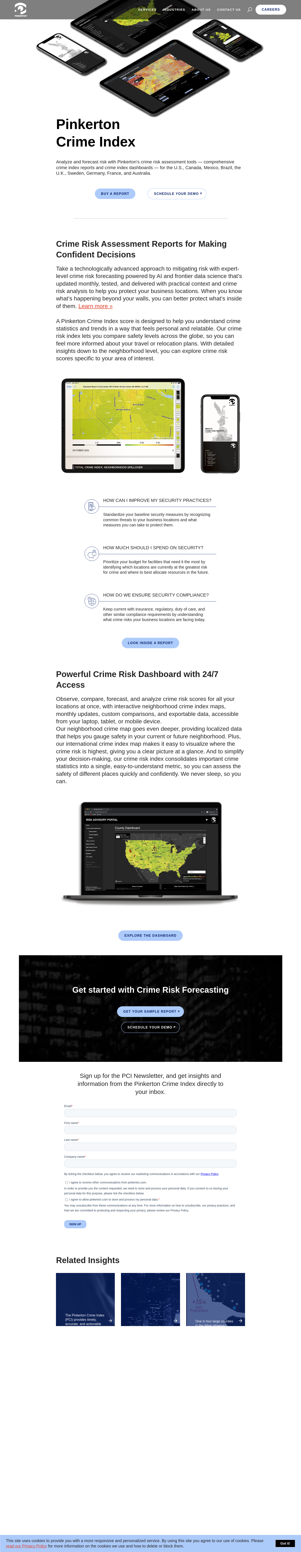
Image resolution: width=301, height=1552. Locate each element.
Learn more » (95, 306)
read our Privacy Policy (26, 1546)
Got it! (285, 1543)
